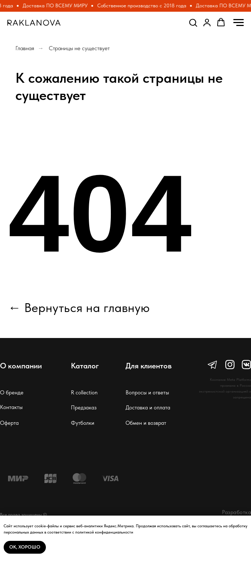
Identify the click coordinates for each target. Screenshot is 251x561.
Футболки (82, 423)
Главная (24, 48)
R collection (84, 392)
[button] (193, 22)
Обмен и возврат (146, 423)
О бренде (11, 392)
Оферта (9, 423)
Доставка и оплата (148, 407)
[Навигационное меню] (238, 22)
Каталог (85, 365)
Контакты (11, 407)
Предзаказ (84, 407)
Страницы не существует (79, 48)
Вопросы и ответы (147, 392)
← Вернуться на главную (79, 307)
